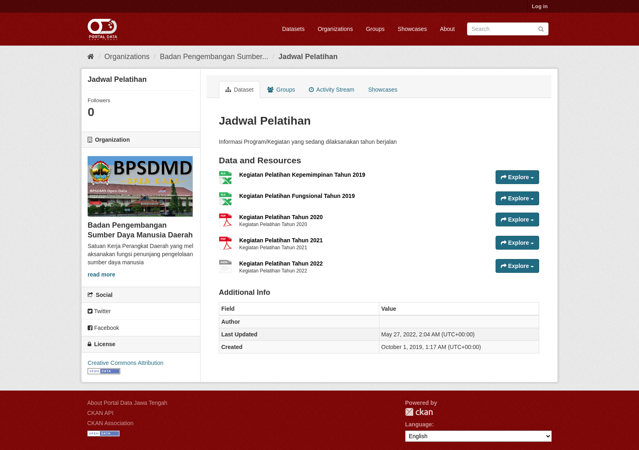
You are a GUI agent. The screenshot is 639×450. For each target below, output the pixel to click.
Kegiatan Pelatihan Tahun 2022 (281, 263)
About (447, 29)
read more (101, 274)
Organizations (335, 29)
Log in (540, 6)
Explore (517, 177)
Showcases (412, 29)
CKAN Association (110, 423)
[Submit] (541, 28)
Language (418, 424)
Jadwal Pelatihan (307, 57)
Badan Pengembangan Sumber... (214, 57)
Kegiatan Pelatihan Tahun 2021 (281, 240)
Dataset (239, 89)
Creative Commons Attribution (125, 363)
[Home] (90, 57)
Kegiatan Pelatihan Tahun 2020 (281, 217)
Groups (375, 29)
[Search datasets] (508, 28)
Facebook (103, 328)
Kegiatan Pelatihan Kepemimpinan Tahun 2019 (302, 174)
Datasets (293, 29)
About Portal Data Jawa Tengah (127, 403)
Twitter (99, 311)
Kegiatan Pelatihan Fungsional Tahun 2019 (297, 196)
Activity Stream (331, 89)
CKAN (419, 412)
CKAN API (100, 413)
